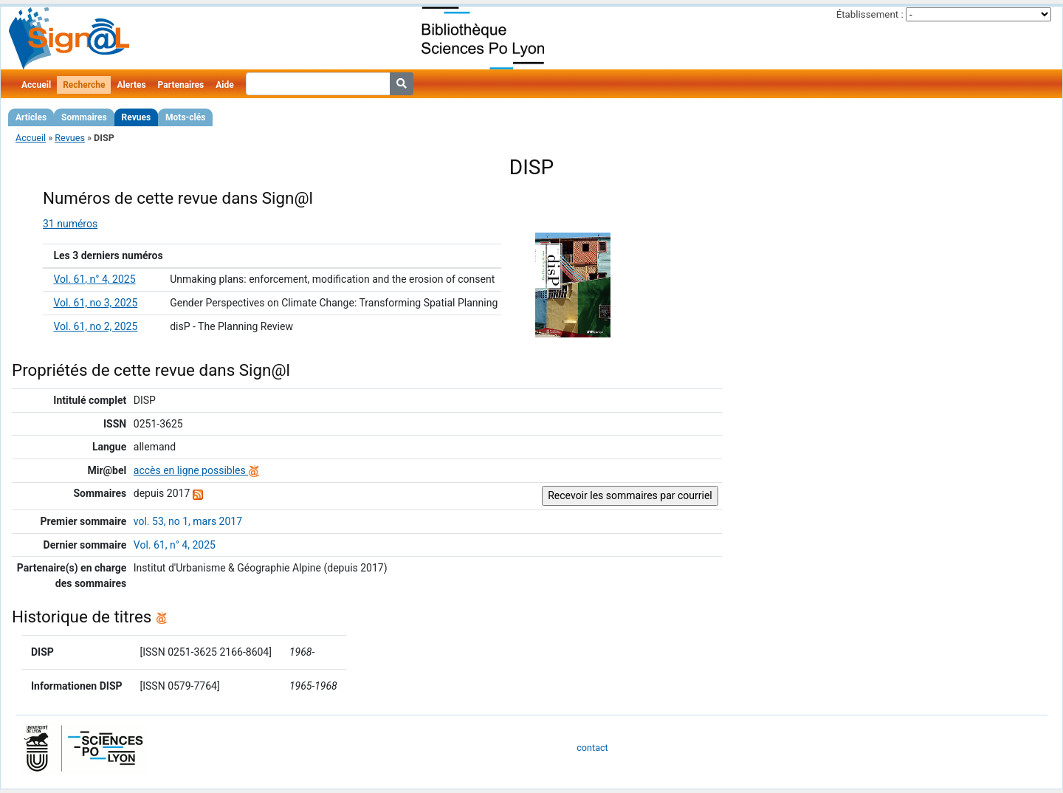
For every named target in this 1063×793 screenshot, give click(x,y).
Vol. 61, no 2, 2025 (95, 326)
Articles (31, 117)
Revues (136, 117)
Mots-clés (185, 117)
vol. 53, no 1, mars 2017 (188, 521)
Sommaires (83, 117)
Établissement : (870, 14)
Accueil (36, 85)
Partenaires (181, 85)
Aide (224, 85)
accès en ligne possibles (197, 470)
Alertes (131, 85)
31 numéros (70, 224)
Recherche (84, 85)
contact (592, 747)
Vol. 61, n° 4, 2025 (94, 279)
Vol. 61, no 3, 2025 (95, 303)
